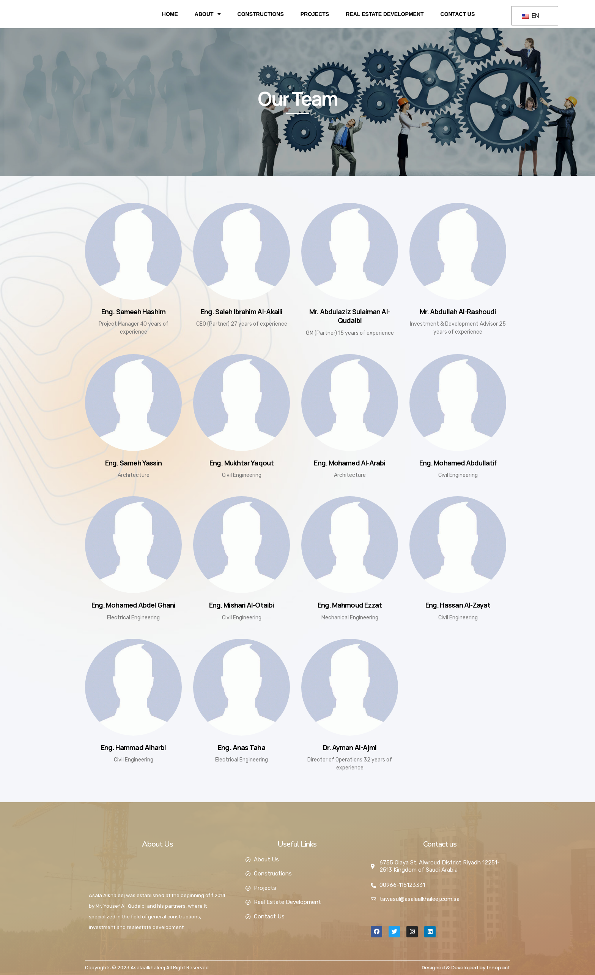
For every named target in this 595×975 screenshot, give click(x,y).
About (208, 14)
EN (530, 15)
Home (170, 14)
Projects (315, 14)
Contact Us (458, 14)
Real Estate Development (384, 14)
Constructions (261, 14)
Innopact (498, 967)
